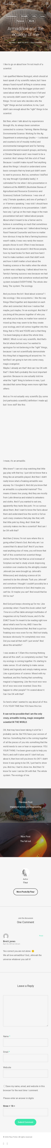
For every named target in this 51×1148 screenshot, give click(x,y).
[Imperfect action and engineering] (25, 805)
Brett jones (9, 941)
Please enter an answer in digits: (18, 1098)
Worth (31, 21)
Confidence (11, 16)
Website (7, 1067)
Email (6, 1052)
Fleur (13, 42)
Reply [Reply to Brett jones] (41, 936)
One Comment (36, 42)
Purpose (20, 21)
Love (42, 16)
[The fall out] (25, 840)
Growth (24, 16)
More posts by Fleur (26, 892)
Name (6, 1036)
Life (34, 16)
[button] (47, 3)
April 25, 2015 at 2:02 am (11, 944)
